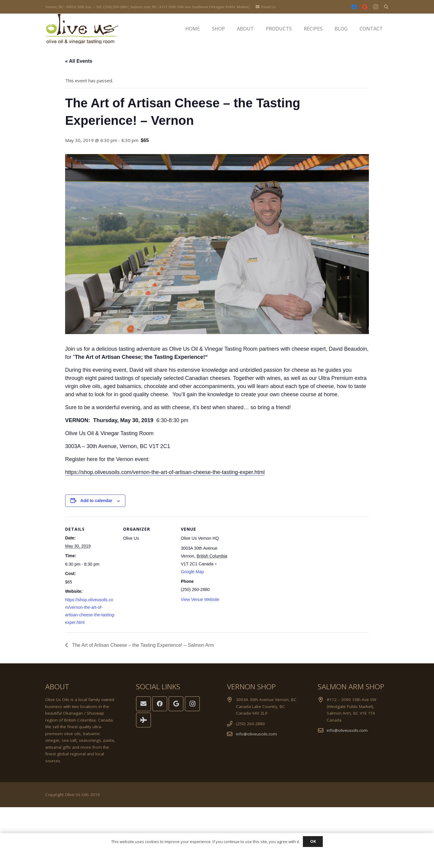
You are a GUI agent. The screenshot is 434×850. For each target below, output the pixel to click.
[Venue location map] (270, 558)
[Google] (365, 7)
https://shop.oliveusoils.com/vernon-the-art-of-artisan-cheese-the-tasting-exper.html (165, 472)
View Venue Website (200, 599)
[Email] (143, 703)
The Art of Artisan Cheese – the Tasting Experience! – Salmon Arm (142, 645)
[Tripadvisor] (143, 720)
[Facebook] (354, 7)
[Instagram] (375, 7)
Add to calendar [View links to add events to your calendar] (96, 500)
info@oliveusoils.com (256, 734)
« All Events (78, 61)
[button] (386, 7)
